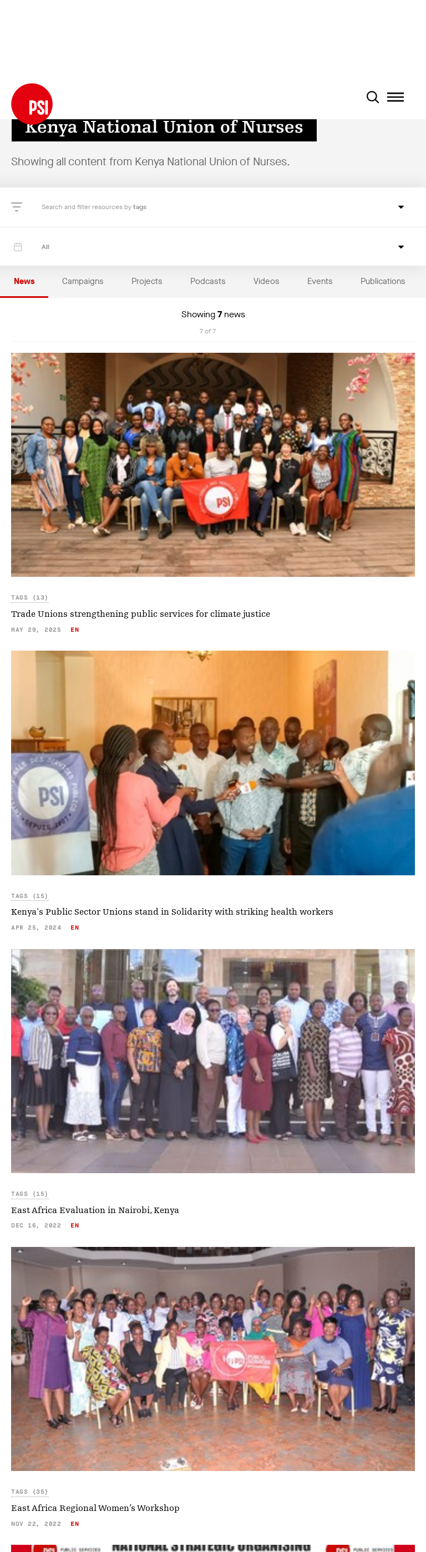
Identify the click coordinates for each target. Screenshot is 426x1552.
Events (320, 281)
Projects (147, 281)
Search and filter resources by (87, 206)
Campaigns (83, 281)
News (24, 281)
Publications (383, 281)
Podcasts (208, 281)
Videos (266, 281)
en (74, 630)
